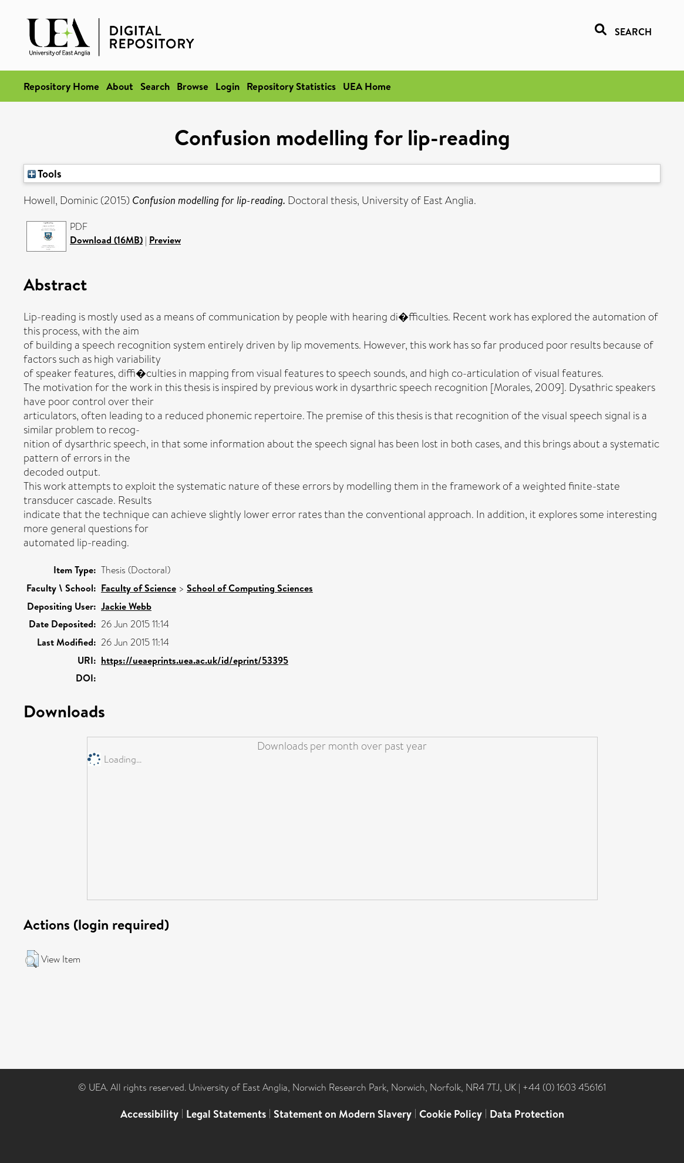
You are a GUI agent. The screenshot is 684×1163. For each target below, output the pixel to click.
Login (227, 86)
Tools (45, 173)
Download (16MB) (106, 239)
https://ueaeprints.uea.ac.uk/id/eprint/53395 (194, 660)
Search (155, 86)
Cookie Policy (450, 1114)
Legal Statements (226, 1114)
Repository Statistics (291, 86)
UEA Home (367, 86)
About (119, 86)
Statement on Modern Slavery (343, 1114)
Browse (192, 86)
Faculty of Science (138, 588)
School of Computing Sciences (250, 588)
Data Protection (527, 1114)
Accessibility (149, 1114)
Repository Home (61, 86)
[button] (32, 959)
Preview (165, 239)
